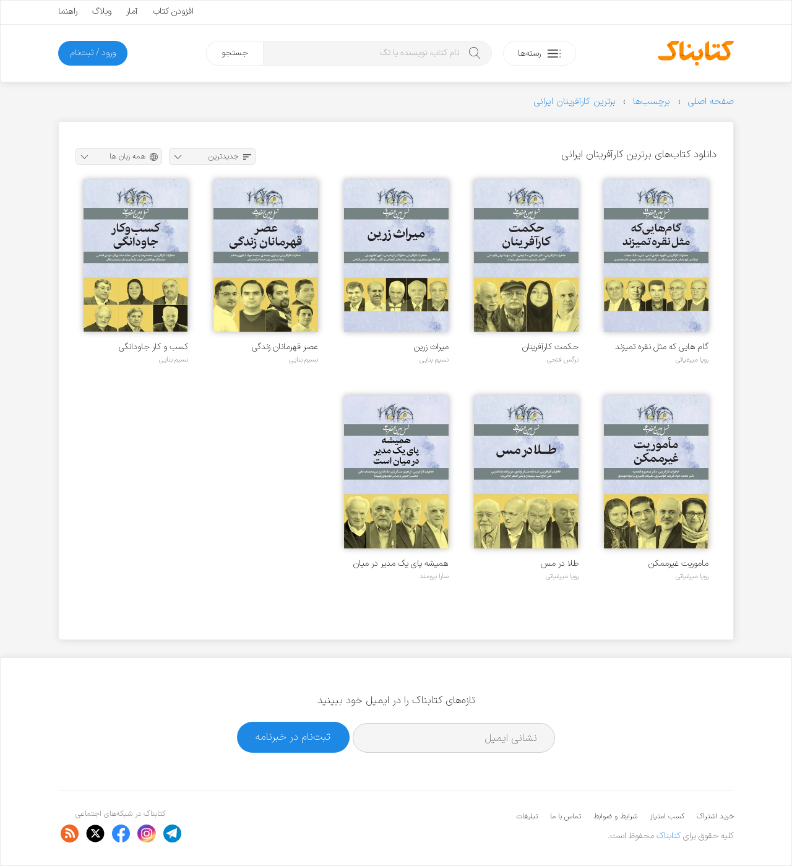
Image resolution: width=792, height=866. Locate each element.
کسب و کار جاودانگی (153, 346)
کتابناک (668, 835)
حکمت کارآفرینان (550, 346)
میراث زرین (431, 346)
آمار (132, 11)
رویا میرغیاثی (692, 360)
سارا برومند (434, 576)
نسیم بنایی (434, 360)
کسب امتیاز (667, 816)
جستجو (235, 52)
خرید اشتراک (715, 816)
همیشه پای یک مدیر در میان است (401, 563)
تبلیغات (527, 816)
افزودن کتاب (173, 11)
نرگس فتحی (563, 360)
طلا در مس (560, 563)
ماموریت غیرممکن (678, 563)
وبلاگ (101, 11)
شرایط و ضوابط (615, 816)
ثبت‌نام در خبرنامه (293, 737)
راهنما (67, 11)
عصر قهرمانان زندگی (285, 346)
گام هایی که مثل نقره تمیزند (661, 346)
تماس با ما (565, 816)
